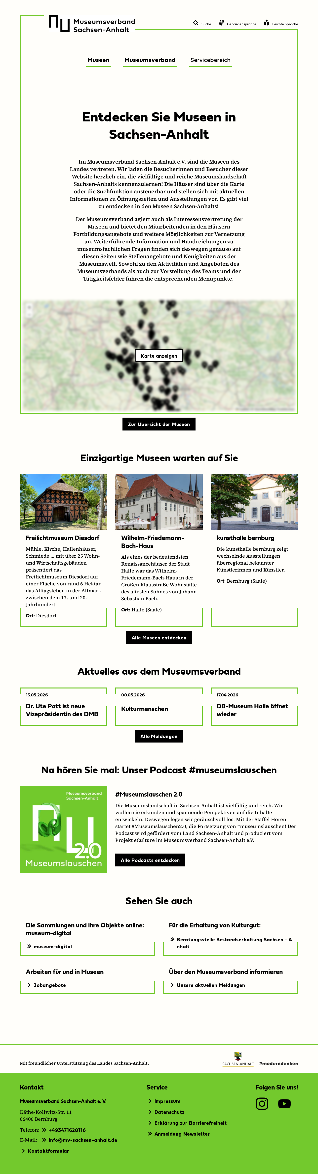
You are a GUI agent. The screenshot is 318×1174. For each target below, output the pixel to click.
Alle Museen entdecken (159, 637)
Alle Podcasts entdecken (150, 860)
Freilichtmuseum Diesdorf (62, 537)
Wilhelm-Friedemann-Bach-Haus (152, 541)
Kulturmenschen (144, 708)
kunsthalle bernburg (246, 537)
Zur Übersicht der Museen (159, 424)
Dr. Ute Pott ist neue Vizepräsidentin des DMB (62, 709)
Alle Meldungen (158, 736)
